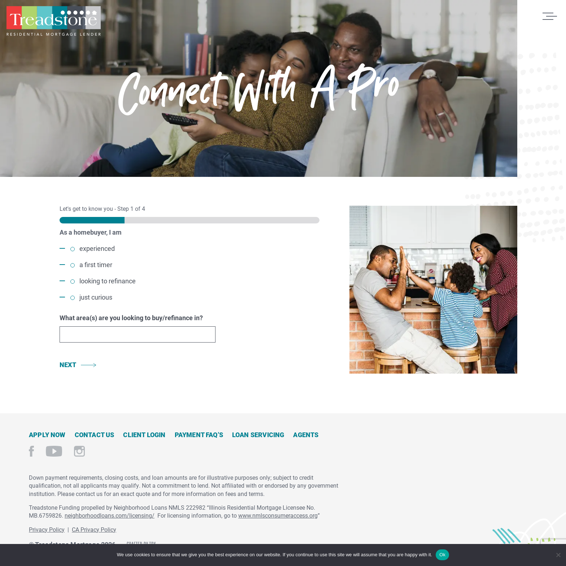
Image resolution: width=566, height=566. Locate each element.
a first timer (95, 264)
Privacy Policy (47, 529)
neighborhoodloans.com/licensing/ (109, 515)
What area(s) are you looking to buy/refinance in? (131, 317)
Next (68, 364)
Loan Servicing (258, 434)
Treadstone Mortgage (53, 21)
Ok (442, 554)
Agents (305, 434)
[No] (558, 554)
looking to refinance (107, 281)
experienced (97, 248)
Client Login (144, 434)
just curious (95, 297)
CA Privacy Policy (94, 529)
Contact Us (94, 434)
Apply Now (47, 434)
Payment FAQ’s (199, 434)
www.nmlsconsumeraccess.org (278, 515)
